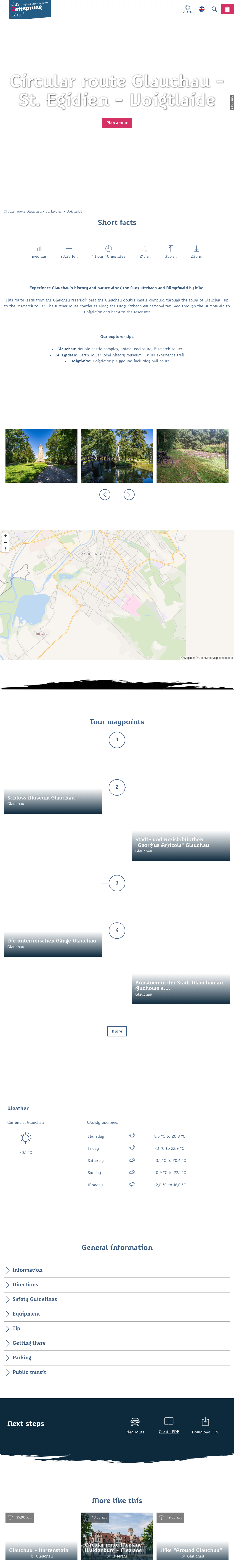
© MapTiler (188, 657)
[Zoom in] (5, 535)
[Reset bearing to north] (5, 549)
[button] (117, 123)
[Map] (117, 595)
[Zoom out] (5, 542)
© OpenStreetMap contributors (214, 657)
